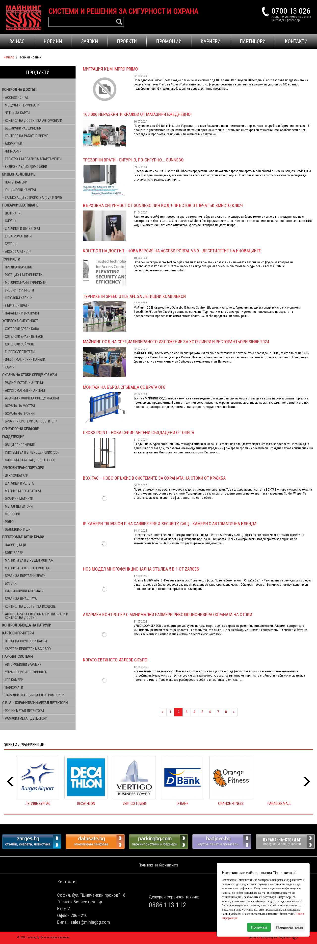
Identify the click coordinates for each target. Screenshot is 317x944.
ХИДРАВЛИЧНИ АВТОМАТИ (24, 591)
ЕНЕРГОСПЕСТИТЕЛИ (20, 352)
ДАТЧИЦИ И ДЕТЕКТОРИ (22, 229)
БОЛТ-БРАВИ (14, 553)
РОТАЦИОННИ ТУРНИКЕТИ (23, 275)
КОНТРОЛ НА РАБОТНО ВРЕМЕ (26, 136)
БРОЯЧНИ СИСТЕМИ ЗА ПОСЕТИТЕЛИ (31, 421)
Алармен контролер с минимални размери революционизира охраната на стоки (167, 614)
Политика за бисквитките (158, 865)
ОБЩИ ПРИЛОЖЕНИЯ (20, 445)
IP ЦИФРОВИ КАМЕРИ (20, 190)
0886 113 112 (167, 905)
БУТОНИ (11, 244)
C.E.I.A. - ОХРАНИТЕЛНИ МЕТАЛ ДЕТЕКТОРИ (35, 703)
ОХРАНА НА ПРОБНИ (20, 414)
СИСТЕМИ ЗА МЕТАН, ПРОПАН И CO (30, 460)
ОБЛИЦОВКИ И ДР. (18, 529)
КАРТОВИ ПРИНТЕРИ (18, 633)
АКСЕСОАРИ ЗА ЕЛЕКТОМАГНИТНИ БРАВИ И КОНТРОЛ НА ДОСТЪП (36, 616)
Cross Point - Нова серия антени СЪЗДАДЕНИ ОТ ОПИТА (138, 432)
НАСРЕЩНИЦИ (15, 545)
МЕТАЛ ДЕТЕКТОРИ (19, 506)
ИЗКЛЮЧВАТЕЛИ (16, 476)
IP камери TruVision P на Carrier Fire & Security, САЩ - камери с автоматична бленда (170, 523)
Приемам (259, 927)
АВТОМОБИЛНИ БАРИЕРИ (23, 664)
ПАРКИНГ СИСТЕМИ (17, 656)
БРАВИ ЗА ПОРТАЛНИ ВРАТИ (25, 576)
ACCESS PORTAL (16, 98)
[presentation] (10, 782)
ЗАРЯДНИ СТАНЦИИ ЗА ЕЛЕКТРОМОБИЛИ (34, 695)
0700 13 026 (291, 11)
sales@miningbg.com (90, 922)
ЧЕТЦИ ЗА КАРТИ (17, 113)
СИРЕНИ (11, 221)
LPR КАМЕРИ (14, 680)
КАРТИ (10, 367)
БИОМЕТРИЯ (14, 144)
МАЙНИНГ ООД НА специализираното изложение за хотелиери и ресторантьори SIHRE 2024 (176, 341)
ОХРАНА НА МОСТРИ (20, 406)
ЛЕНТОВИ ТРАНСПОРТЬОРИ (23, 468)
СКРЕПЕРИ (12, 514)
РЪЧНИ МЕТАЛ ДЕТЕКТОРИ (24, 711)
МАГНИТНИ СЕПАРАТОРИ (23, 491)
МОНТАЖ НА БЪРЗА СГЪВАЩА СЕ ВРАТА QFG (124, 387)
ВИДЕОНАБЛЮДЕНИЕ (18, 174)
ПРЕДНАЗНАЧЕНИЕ (19, 267)
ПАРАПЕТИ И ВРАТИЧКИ (22, 313)
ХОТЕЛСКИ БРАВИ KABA (22, 329)
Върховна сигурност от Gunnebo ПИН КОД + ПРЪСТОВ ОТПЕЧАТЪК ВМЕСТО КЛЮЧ (163, 205)
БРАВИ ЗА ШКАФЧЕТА (21, 599)
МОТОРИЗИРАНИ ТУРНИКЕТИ (25, 283)
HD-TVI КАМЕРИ (16, 182)
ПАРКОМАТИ (14, 687)
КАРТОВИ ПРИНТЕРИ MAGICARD (28, 649)
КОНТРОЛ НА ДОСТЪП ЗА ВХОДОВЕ (30, 606)
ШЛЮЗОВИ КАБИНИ (18, 298)
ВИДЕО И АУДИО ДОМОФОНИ (26, 167)
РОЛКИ (10, 522)
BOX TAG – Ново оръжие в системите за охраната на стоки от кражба (154, 478)
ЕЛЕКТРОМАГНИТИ (18, 236)
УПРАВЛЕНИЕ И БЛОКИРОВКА (26, 672)
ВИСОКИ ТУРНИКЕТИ (19, 290)
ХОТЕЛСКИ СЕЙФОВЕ (20, 344)
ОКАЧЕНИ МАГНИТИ (19, 499)
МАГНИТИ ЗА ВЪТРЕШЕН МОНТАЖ (29, 560)
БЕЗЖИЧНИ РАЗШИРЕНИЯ (23, 128)
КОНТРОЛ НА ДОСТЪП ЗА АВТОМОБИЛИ (33, 121)
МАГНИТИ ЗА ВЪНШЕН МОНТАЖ (28, 568)
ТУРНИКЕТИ (11, 259)
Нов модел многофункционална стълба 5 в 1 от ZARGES (141, 569)
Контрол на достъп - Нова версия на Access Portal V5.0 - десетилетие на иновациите (172, 250)
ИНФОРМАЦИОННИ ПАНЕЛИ (25, 360)
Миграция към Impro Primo (110, 69)
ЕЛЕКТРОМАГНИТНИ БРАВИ (23, 537)
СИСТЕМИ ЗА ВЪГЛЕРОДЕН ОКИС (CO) (32, 452)
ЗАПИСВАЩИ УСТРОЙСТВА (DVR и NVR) (33, 198)
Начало (9, 57)
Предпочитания (289, 927)
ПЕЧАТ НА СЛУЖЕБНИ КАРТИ (26, 641)
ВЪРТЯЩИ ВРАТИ (17, 306)
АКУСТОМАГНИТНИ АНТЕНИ (25, 391)
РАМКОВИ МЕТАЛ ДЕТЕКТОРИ (26, 718)
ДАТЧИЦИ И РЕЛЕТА (19, 483)
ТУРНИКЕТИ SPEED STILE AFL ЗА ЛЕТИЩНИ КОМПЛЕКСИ (134, 296)
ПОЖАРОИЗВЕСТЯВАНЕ (20, 205)
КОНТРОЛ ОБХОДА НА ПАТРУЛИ (26, 625)
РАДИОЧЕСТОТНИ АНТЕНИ (24, 383)
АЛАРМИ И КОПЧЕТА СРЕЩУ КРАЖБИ (32, 398)
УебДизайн (289, 937)
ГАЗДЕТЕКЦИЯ (13, 437)
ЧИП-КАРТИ (13, 151)
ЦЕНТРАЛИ (13, 213)
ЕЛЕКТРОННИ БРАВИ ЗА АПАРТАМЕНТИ (33, 159)
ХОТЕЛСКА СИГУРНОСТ (20, 321)
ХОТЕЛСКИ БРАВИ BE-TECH (24, 337)
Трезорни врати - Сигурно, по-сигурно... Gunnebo (133, 159)
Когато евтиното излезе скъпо (115, 659)
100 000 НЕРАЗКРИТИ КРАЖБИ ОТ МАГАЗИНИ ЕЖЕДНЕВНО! (137, 114)
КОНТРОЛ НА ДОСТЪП (19, 89)
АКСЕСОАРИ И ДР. (18, 252)
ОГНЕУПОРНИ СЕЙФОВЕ (20, 429)
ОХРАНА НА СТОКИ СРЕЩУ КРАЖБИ (29, 375)
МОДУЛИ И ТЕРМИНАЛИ (22, 105)
